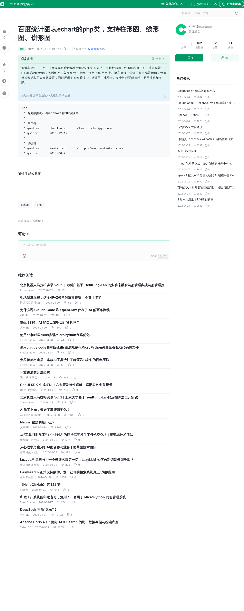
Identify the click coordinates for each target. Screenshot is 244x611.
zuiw (192, 26)
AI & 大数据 (92, 49)
